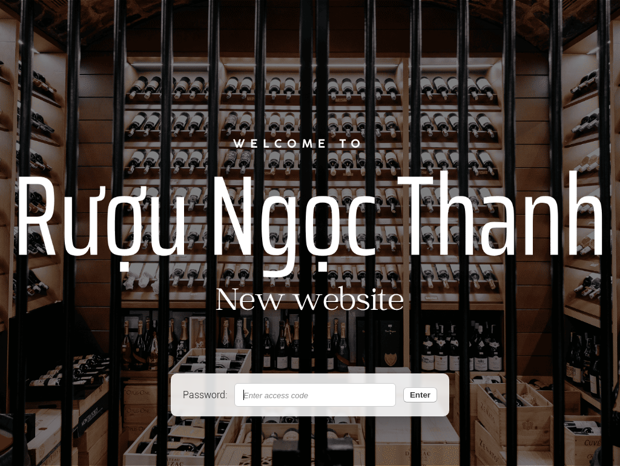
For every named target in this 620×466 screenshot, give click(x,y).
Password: (205, 395)
